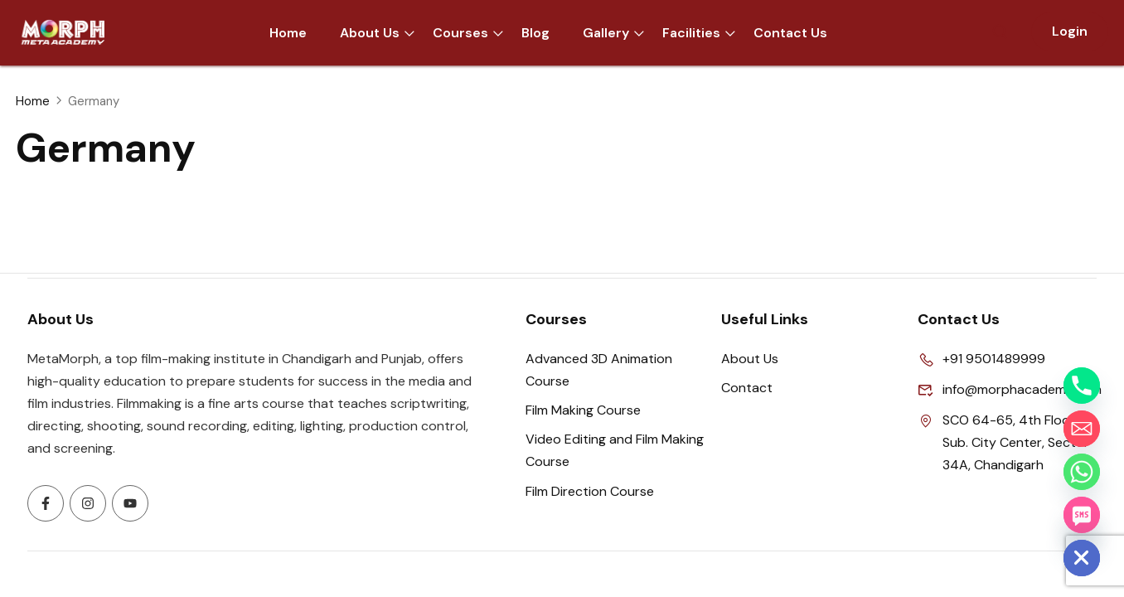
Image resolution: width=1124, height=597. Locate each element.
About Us (749, 358)
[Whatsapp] (1081, 472)
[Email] (1081, 428)
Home (33, 101)
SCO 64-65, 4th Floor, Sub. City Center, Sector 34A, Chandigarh (1003, 443)
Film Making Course (583, 410)
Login (1070, 31)
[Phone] (1081, 385)
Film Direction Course (590, 491)
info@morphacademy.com (1007, 389)
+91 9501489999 (981, 358)
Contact (747, 387)
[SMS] (1081, 515)
